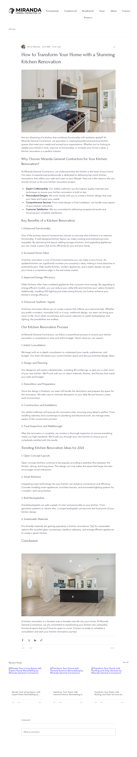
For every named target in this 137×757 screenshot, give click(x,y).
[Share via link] (41, 640)
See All (125, 662)
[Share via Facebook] (22, 640)
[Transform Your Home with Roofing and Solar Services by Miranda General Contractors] (109, 677)
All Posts (12, 29)
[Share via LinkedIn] (35, 640)
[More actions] (114, 46)
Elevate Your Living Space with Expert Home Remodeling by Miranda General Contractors (26, 693)
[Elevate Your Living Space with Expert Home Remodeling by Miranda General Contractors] (27, 677)
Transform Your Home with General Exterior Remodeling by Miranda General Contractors (68, 693)
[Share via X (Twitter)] (29, 640)
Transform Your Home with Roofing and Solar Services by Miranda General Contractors (108, 693)
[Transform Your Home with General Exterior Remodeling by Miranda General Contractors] (68, 677)
